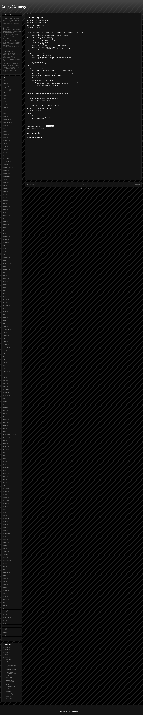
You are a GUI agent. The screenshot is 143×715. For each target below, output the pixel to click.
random (5, 464)
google (5, 278)
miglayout (5, 395)
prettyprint (6, 437)
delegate (5, 206)
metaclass (6, 392)
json (4, 365)
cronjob (5, 188)
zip (4, 638)
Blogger (80, 711)
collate (5, 152)
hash (4, 317)
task (4, 566)
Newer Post (30, 184)
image (4, 326)
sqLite (4, 539)
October (8, 694)
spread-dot (6, 533)
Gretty (8, 684)
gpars (4, 281)
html (4, 323)
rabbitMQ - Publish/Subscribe (11, 665)
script (4, 494)
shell (4, 515)
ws (3, 623)
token (4, 587)
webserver (6, 617)
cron (4, 185)
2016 (6, 647)
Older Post (136, 184)
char (4, 143)
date (4, 203)
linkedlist (5, 371)
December (9, 659)
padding (5, 419)
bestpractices (6, 122)
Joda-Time (9, 677)
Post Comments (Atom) (87, 188)
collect (5, 155)
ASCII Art (8, 661)
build (4, 131)
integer (5, 344)
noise (4, 413)
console (5, 179)
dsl (4, 218)
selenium (5, 500)
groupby (5, 308)
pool (4, 428)
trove (4, 596)
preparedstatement (8, 434)
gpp (4, 287)
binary (4, 125)
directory (5, 215)
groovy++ (5, 302)
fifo (4, 245)
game (4, 260)
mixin (4, 398)
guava (4, 311)
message (33, 128)
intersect (5, 347)
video (4, 611)
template (5, 572)
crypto (4, 191)
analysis (5, 87)
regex (4, 476)
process (5, 446)
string (4, 545)
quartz (4, 452)
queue (38, 128)
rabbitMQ (42, 128)
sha (4, 512)
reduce (5, 473)
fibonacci (5, 242)
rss (4, 485)
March (8, 699)
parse (4, 425)
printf (4, 443)
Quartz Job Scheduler (9, 28)
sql (4, 536)
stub (4, 548)
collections (6, 161)
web (4, 614)
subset (5, 554)
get (4, 275)
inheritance (6, 335)
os (3, 416)
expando (5, 236)
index (4, 332)
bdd (4, 113)
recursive (5, 467)
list (3, 374)
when (4, 620)
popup (4, 431)
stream (5, 542)
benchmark (6, 119)
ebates (5, 224)
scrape (5, 491)
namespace (6, 407)
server (4, 506)
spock (4, 530)
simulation (6, 518)
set (4, 509)
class (4, 146)
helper (4, 320)
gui (4, 314)
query (4, 455)
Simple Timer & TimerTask (10, 63)
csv (4, 197)
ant (4, 92)
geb (4, 266)
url (3, 608)
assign (5, 107)
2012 (6, 654)
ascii (4, 105)
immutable (6, 329)
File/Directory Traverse (9, 51)
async (4, 110)
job (4, 359)
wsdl (4, 626)
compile (5, 170)
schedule (5, 488)
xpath (4, 632)
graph (4, 293)
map (4, 380)
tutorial (5, 599)
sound (4, 524)
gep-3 (4, 272)
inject (4, 338)
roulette (5, 482)
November (9, 691)
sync (4, 563)
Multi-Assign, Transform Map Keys (11, 673)
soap (4, 521)
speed (4, 527)
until (4, 605)
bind (4, 128)
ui (3, 602)
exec (4, 233)
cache (4, 137)
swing (4, 557)
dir (3, 212)
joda (4, 362)
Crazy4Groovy (13, 7)
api (4, 98)
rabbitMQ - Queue (11, 669)
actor (4, 83)
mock (4, 401)
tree (4, 593)
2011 (6, 657)
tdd (4, 569)
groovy (5, 299)
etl (3, 230)
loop (4, 377)
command (5, 164)
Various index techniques (10, 680)
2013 (6, 652)
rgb (4, 479)
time (4, 581)
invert (4, 350)
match (4, 383)
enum (4, 227)
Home (84, 184)
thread (5, 578)
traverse (5, 590)
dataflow (5, 200)
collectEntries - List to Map (10, 17)
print (4, 440)
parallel (5, 422)
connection (6, 176)
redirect (5, 470)
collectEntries (6, 158)
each (4, 221)
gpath (4, 284)
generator (5, 269)
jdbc (4, 353)
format (5, 254)
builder (5, 134)
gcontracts (6, 263)
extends (5, 239)
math (4, 386)
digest (4, 209)
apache (5, 95)
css (4, 194)
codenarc (5, 149)
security (5, 497)
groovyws (5, 305)
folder (4, 251)
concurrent (6, 173)
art (3, 101)
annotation (6, 90)
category (5, 140)
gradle (4, 290)
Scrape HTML (7, 39)
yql (4, 635)
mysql (4, 404)
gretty (4, 296)
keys (4, 368)
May (7, 696)
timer (4, 584)
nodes (4, 410)
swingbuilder (6, 560)
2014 (6, 649)
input (4, 341)
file (4, 248)
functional (5, 257)
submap (5, 551)
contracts (5, 182)
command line (7, 167)
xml (4, 629)
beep (4, 116)
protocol (5, 449)
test (4, 575)
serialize (5, 503)
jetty (4, 356)
